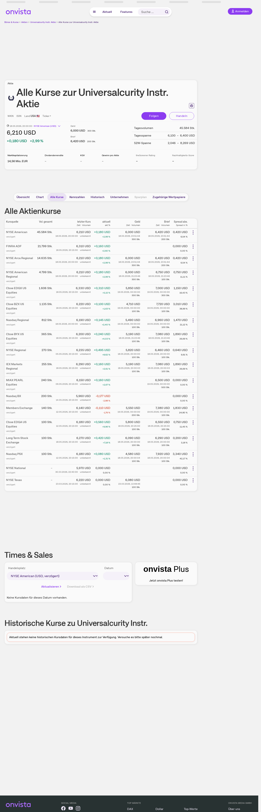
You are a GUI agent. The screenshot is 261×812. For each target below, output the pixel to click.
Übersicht (23, 197)
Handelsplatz (16, 568)
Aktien (24, 22)
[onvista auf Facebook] (63, 809)
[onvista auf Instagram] (78, 809)
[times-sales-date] (116, 576)
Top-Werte (191, 809)
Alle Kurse (57, 197)
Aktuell (107, 12)
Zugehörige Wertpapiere (169, 197)
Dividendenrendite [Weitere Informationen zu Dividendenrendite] (54, 155)
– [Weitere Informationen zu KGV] (81, 161)
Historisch (97, 197)
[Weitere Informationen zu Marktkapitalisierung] (18, 161)
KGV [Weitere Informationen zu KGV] (82, 155)
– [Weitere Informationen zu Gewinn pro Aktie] (102, 161)
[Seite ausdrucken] (191, 105)
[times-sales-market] (52, 576)
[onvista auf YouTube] (71, 809)
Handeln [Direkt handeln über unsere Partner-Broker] (182, 116)
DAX (130, 809)
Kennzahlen (77, 197)
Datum (108, 568)
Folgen (154, 116)
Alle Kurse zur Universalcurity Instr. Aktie (78, 22)
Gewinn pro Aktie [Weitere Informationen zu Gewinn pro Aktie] (110, 155)
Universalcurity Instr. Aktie (43, 22)
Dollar (159, 809)
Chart (40, 197)
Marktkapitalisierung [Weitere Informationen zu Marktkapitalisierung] (17, 155)
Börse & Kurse (11, 22)
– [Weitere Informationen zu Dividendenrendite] (45, 161)
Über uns (234, 809)
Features (126, 12)
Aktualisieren (51, 586)
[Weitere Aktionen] (193, 232)
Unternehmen (119, 197)
